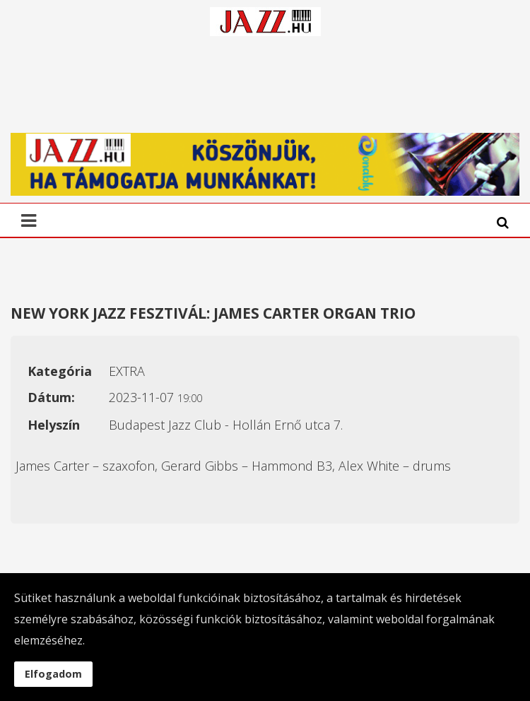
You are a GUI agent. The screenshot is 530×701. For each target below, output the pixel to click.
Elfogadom (53, 674)
